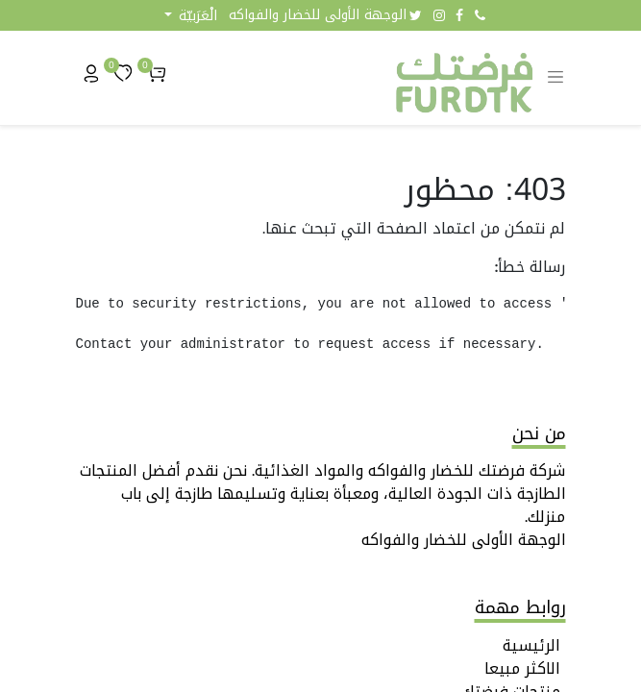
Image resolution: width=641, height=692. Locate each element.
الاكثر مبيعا (522, 668)
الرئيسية (531, 645)
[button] (190, 16)
